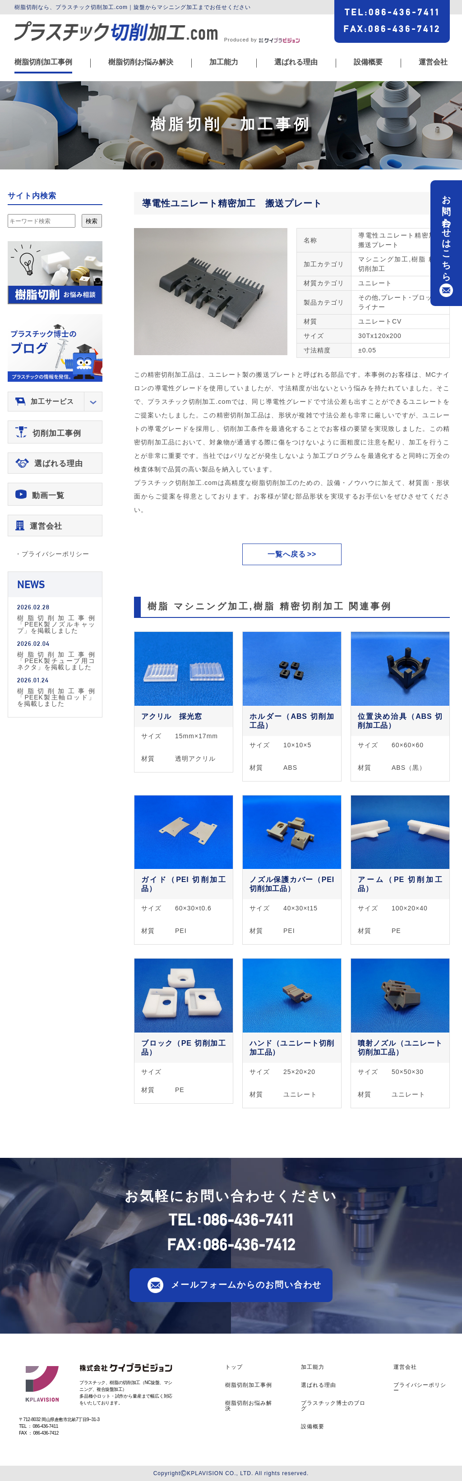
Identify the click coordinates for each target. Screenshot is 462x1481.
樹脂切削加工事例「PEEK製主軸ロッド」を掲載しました (56, 697)
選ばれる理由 (296, 62)
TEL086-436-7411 (392, 12)
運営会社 (433, 62)
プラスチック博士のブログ (333, 1406)
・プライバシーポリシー (52, 554)
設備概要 (368, 62)
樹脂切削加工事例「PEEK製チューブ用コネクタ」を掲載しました (56, 660)
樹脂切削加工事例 (43, 62)
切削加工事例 (56, 433)
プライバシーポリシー (419, 1388)
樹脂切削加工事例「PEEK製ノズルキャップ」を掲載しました (56, 624)
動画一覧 (48, 495)
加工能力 (223, 62)
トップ (234, 1367)
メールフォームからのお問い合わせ (246, 1284)
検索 (91, 221)
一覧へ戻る (287, 554)
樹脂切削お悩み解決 (140, 62)
